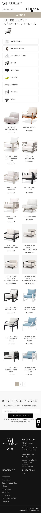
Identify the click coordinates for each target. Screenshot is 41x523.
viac (23, 484)
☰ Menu (20, 14)
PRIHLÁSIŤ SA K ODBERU (20, 426)
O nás (4, 484)
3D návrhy (6, 512)
